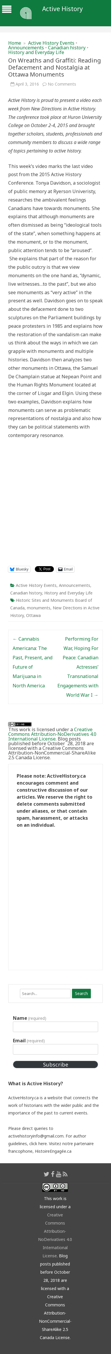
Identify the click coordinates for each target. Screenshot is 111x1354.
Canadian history (67, 47)
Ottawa (33, 615)
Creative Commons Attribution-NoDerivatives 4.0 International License (52, 734)
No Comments (62, 84)
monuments (38, 608)
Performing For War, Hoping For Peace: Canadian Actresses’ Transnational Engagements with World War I (77, 667)
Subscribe (55, 1064)
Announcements (26, 47)
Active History (62, 9)
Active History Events (51, 43)
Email (29, 1040)
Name (29, 1018)
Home (14, 43)
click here (38, 1143)
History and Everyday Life (36, 52)
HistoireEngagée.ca (53, 1151)
